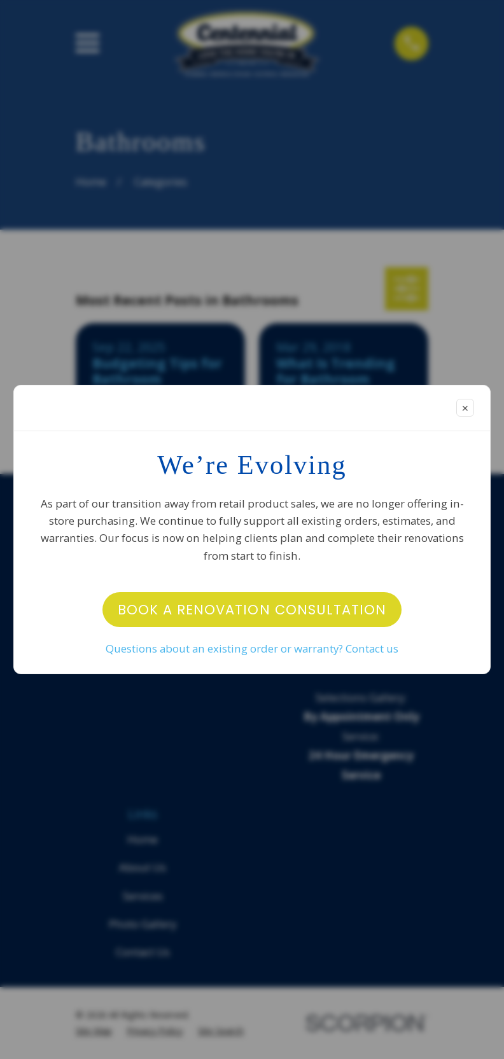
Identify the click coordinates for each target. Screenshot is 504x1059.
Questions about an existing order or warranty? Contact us (252, 648)
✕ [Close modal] (465, 408)
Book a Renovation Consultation (252, 609)
